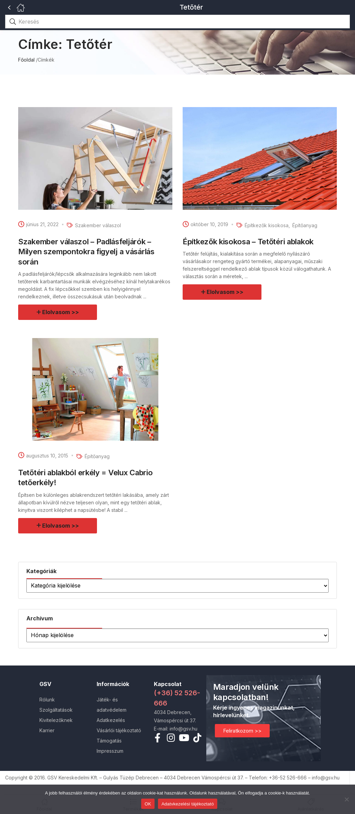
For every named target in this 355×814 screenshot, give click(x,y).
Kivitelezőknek (56, 720)
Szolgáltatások (56, 710)
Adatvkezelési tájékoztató (187, 803)
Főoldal (26, 60)
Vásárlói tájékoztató (119, 730)
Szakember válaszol (98, 225)
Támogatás (109, 741)
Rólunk (47, 699)
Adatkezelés (111, 720)
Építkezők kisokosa (267, 225)
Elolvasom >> (60, 312)
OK (148, 803)
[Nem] (346, 799)
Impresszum (110, 751)
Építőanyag (304, 225)
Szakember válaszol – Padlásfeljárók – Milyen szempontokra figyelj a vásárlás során (86, 251)
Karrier (46, 730)
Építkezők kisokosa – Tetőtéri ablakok (248, 241)
